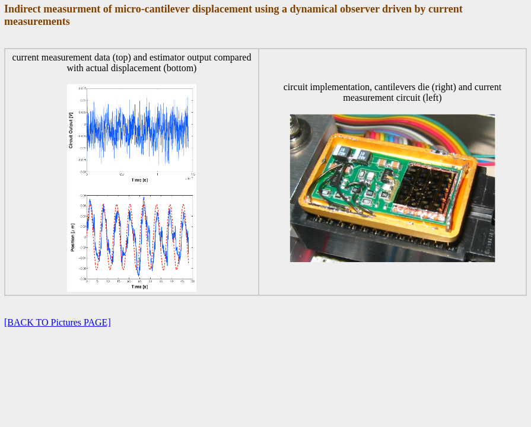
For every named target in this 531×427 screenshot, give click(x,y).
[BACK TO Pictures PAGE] (57, 322)
